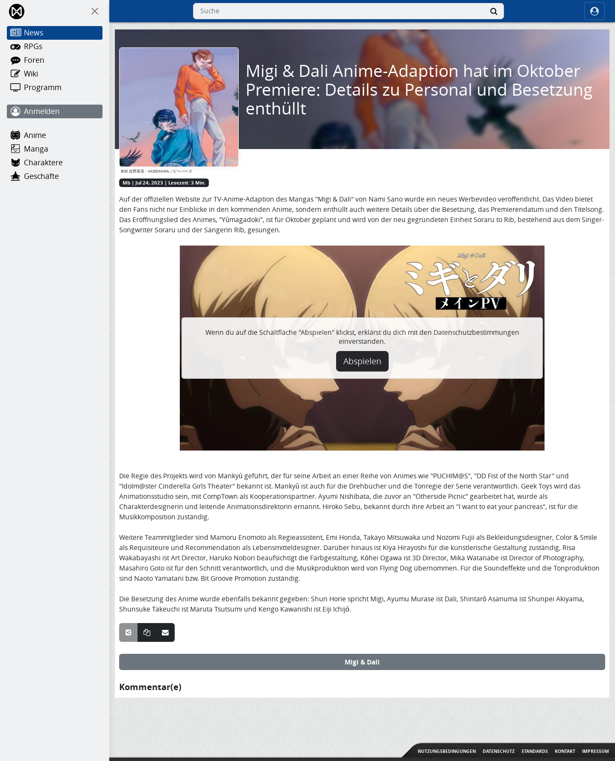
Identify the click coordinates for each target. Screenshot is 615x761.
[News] (54, 33)
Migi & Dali (362, 662)
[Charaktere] (54, 163)
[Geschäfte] (54, 176)
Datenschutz (499, 751)
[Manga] (54, 149)
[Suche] (493, 11)
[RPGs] (54, 46)
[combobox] (348, 11)
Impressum (595, 751)
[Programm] (54, 87)
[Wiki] (54, 74)
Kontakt (565, 751)
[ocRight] (594, 11)
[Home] (17, 11)
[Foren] (54, 60)
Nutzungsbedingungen (447, 751)
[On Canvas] (94, 11)
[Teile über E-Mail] (165, 632)
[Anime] (54, 135)
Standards (534, 751)
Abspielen (362, 361)
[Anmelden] (54, 111)
